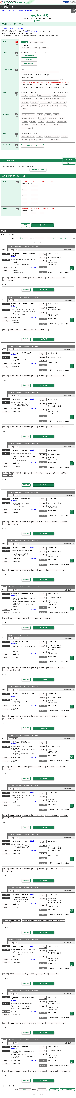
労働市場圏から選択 (29, 63)
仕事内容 (39, 84)
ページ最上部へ (73, 1093)
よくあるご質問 (51, 1093)
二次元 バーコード (71, 261)
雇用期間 (56, 115)
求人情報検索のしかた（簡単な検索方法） (12, 28)
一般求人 (24, 42)
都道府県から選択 (29, 55)
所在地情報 (69, 1093)
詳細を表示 (26, 283)
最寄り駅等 (49, 84)
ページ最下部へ (73, 11)
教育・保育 (38, 99)
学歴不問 (24, 121)
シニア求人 (41, 140)
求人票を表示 (43, 283)
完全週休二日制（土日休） (28, 118)
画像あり (33, 261)
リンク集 (6, 1093)
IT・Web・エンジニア (59, 102)
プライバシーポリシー (33, 1093)
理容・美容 (62, 105)
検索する (69, 153)
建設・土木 (44, 105)
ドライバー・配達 (45, 102)
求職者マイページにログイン (9, 10)
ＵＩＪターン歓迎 (26, 128)
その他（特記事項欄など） (53, 87)
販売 (31, 95)
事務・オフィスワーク (59, 95)
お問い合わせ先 (61, 1093)
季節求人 (35, 48)
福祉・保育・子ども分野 (51, 136)
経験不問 (61, 118)
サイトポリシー (22, 1093)
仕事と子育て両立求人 (53, 140)
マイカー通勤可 (61, 121)
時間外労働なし (51, 118)
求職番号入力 (38, 21)
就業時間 (41, 118)
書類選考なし (25, 125)
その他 (23, 109)
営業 (23, 95)
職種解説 (13, 250)
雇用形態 (39, 115)
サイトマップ (13, 1093)
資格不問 (32, 121)
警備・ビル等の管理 (27, 99)
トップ (2, 4)
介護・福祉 (34, 102)
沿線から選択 (29, 59)
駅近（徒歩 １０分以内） (39, 125)
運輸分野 (32, 140)
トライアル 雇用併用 (55, 125)
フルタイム (24, 45)
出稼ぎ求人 (44, 48)
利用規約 (43, 1093)
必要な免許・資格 (27, 87)
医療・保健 (24, 102)
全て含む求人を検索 (40, 74)
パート (32, 45)
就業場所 (58, 84)
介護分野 (39, 136)
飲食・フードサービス (44, 95)
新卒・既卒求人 (25, 48)
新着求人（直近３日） (27, 115)
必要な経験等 (39, 87)
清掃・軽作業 (35, 105)
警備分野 (24, 140)
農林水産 (53, 105)
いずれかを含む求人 (27, 74)
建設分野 (64, 136)
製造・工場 (24, 105)
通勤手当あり (50, 121)
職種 (23, 84)
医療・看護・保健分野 (27, 136)
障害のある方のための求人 (36, 42)
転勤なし (40, 121)
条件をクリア (25, 219)
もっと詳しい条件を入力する (31, 31)
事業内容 (66, 84)
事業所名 (31, 84)
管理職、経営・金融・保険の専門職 (54, 99)
